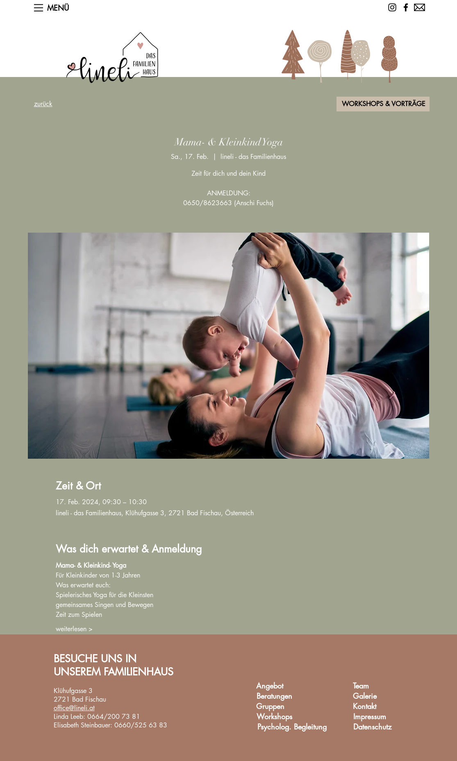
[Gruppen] (270, 707)
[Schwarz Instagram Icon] (392, 7)
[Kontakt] (364, 707)
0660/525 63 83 (140, 725)
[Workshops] (274, 717)
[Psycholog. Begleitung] (292, 727)
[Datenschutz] (372, 727)
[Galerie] (364, 696)
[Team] (361, 686)
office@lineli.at (74, 708)
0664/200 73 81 (113, 716)
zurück (43, 104)
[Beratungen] (274, 696)
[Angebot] (270, 686)
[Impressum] (369, 717)
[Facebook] (405, 7)
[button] (38, 7)
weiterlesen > (74, 629)
